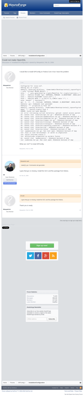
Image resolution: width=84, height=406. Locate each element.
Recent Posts (23, 17)
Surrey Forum (79, 394)
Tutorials (6, 13)
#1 (80, 148)
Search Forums (10, 17)
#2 (80, 175)
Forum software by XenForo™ (17, 391)
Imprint (67, 387)
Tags (14, 13)
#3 (80, 210)
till (4, 175)
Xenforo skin (6, 387)
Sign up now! (42, 245)
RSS (80, 388)
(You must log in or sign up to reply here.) (71, 220)
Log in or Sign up (74, 1)
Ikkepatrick (40, 62)
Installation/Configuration (20, 62)
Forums (23, 13)
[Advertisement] (42, 36)
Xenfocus (14, 387)
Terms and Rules (69, 391)
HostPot (54, 302)
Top (77, 387)
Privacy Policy (78, 391)
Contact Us (55, 387)
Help (61, 387)
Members (32, 13)
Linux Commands (45, 13)
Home (72, 387)
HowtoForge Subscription (61, 13)
